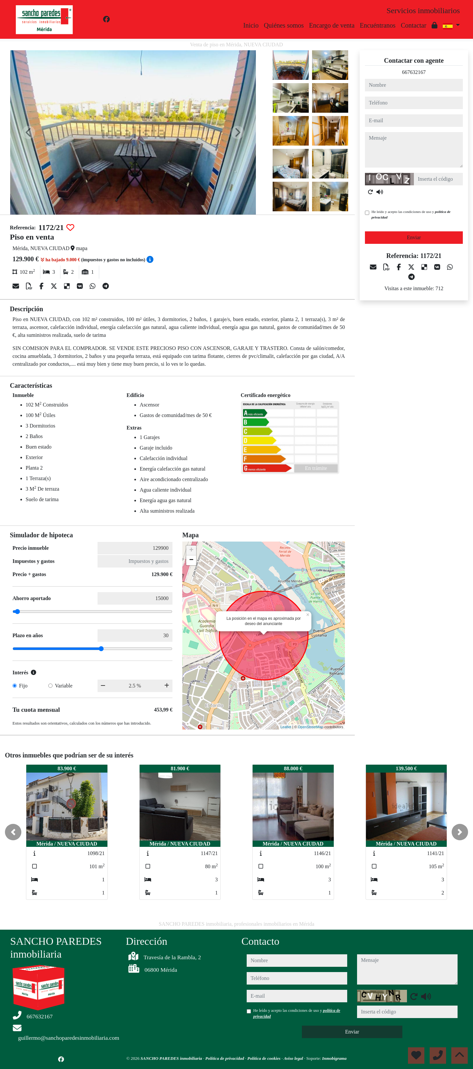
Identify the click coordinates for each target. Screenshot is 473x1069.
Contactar (413, 25)
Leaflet (286, 727)
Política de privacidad (225, 1058)
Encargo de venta (331, 25)
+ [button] (191, 550)
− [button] (191, 560)
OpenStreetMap (311, 727)
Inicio (251, 25)
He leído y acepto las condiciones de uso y (411, 214)
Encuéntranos (377, 25)
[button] (13, 832)
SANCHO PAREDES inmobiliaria (172, 1058)
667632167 (414, 72)
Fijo (23, 685)
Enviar (414, 237)
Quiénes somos (284, 25)
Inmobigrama (334, 1058)
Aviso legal (294, 1058)
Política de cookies (264, 1058)
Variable (63, 685)
